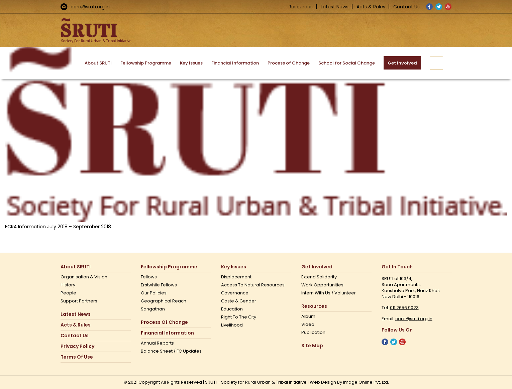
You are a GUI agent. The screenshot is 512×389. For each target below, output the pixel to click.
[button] (436, 63)
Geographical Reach (163, 301)
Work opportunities (322, 285)
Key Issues (233, 267)
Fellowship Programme (169, 267)
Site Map (312, 346)
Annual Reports (157, 343)
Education (232, 309)
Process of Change (164, 322)
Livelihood (232, 325)
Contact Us (406, 6)
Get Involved (316, 267)
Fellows (149, 277)
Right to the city (238, 317)
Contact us (75, 336)
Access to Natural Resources (253, 285)
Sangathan (153, 309)
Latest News (334, 6)
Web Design (323, 382)
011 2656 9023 (404, 307)
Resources (301, 6)
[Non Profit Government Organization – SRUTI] (256, 133)
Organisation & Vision (84, 277)
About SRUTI (76, 267)
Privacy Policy (77, 346)
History (68, 285)
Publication (313, 333)
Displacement (236, 277)
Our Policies (154, 293)
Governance (234, 293)
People (68, 293)
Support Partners (79, 301)
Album (308, 316)
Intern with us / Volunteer (328, 293)
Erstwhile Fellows (159, 285)
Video (307, 324)
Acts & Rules (370, 6)
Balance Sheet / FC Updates (171, 351)
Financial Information (167, 333)
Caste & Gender (238, 301)
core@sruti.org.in (90, 6)
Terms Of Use (77, 357)
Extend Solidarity (319, 277)
